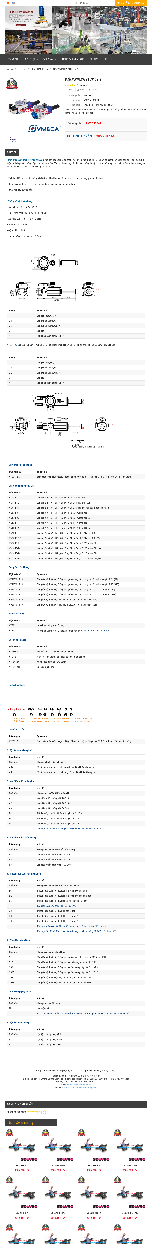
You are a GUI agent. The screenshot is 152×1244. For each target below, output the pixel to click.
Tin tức (94, 59)
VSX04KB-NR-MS (130, 1178)
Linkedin (93, 90)
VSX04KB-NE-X (94, 1225)
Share (69, 90)
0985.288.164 (104, 136)
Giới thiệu (30, 59)
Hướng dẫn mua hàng (72, 59)
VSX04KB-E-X (22, 1212)
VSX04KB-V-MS (130, 1165)
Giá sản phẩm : (76, 123)
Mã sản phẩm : (75, 95)
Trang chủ (13, 59)
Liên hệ (108, 59)
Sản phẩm (48, 59)
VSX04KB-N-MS (58, 1165)
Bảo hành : (76, 104)
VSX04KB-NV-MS (58, 1225)
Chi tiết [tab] (11, 152)
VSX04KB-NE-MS (130, 1225)
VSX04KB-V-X (94, 1165)
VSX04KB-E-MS (58, 1212)
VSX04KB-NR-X (94, 1212)
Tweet (80, 90)
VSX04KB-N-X (22, 1165)
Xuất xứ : (77, 100)
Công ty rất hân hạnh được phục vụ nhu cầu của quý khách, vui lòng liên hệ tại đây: (76, 1070)
